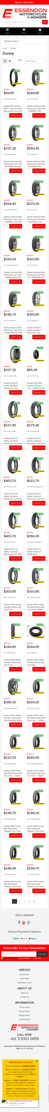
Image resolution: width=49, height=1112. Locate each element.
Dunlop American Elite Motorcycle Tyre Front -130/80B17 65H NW (13, 219)
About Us (24, 993)
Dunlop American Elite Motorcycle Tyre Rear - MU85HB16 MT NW (13, 330)
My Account (24, 974)
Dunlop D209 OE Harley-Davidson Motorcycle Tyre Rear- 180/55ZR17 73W (11, 388)
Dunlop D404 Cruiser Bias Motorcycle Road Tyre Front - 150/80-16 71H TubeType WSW (36, 776)
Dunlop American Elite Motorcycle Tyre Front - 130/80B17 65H (36, 108)
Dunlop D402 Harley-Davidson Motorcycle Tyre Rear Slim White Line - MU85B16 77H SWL (13, 720)
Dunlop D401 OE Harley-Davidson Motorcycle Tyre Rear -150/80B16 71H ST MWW (36, 499)
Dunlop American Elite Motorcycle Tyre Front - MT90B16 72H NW (13, 164)
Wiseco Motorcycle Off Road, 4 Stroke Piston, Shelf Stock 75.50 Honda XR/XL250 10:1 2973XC (23, 1101)
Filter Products (11, 41)
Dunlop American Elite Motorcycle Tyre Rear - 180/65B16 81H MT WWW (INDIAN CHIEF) (13, 277)
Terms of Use (24, 1007)
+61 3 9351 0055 (25, 2)
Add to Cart (16, 115)
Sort (20, 60)
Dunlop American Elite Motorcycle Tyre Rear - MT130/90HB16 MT (36, 274)
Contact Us (24, 997)
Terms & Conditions (24, 958)
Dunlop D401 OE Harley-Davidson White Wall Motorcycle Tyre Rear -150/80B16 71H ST (36, 554)
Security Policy (24, 1019)
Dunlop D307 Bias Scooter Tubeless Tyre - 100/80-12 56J (35, 385)
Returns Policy (24, 1015)
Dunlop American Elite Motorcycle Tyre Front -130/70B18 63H (36, 164)
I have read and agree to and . (21, 958)
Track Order (24, 978)
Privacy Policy (37, 958)
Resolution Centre (25, 983)
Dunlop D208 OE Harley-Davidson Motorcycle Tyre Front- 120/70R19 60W (34, 332)
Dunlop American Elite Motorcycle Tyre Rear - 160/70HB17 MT (36, 219)
